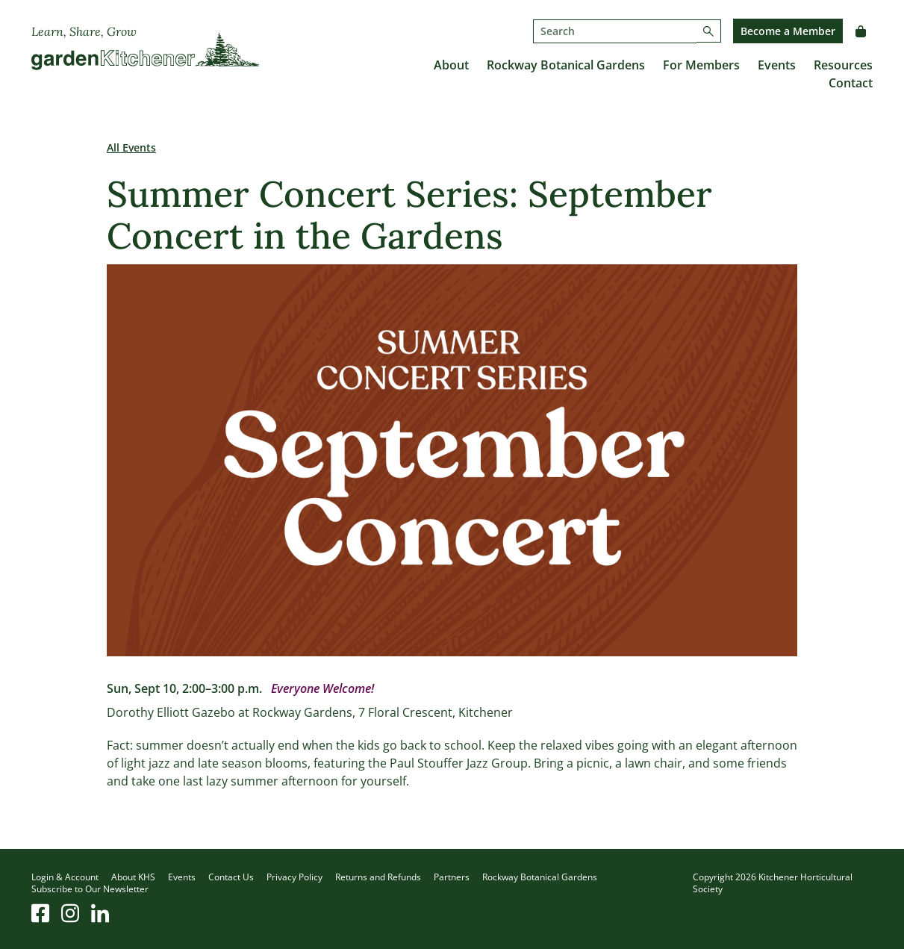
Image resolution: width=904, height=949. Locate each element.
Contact (851, 83)
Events (777, 65)
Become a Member (788, 31)
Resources (843, 65)
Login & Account (65, 877)
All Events (131, 147)
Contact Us (231, 877)
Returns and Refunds (378, 877)
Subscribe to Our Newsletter (90, 889)
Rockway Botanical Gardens (566, 65)
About (451, 65)
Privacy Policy (294, 877)
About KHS (133, 877)
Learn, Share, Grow (84, 31)
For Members (701, 65)
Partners (452, 877)
